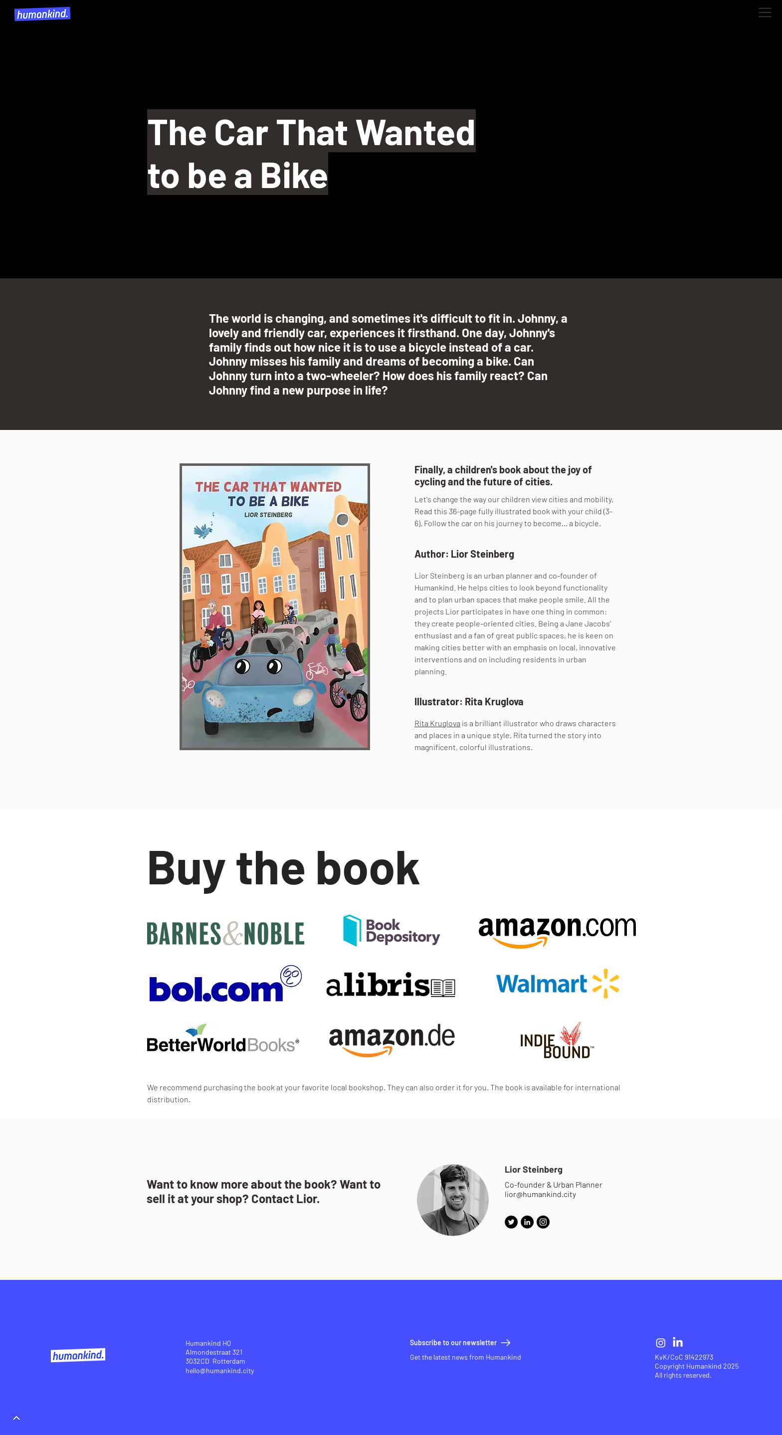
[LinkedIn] (678, 1343)
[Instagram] (543, 1222)
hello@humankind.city (220, 1370)
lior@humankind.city (540, 1194)
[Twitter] (511, 1222)
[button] (765, 12)
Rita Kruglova (437, 723)
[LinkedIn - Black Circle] (527, 1222)
